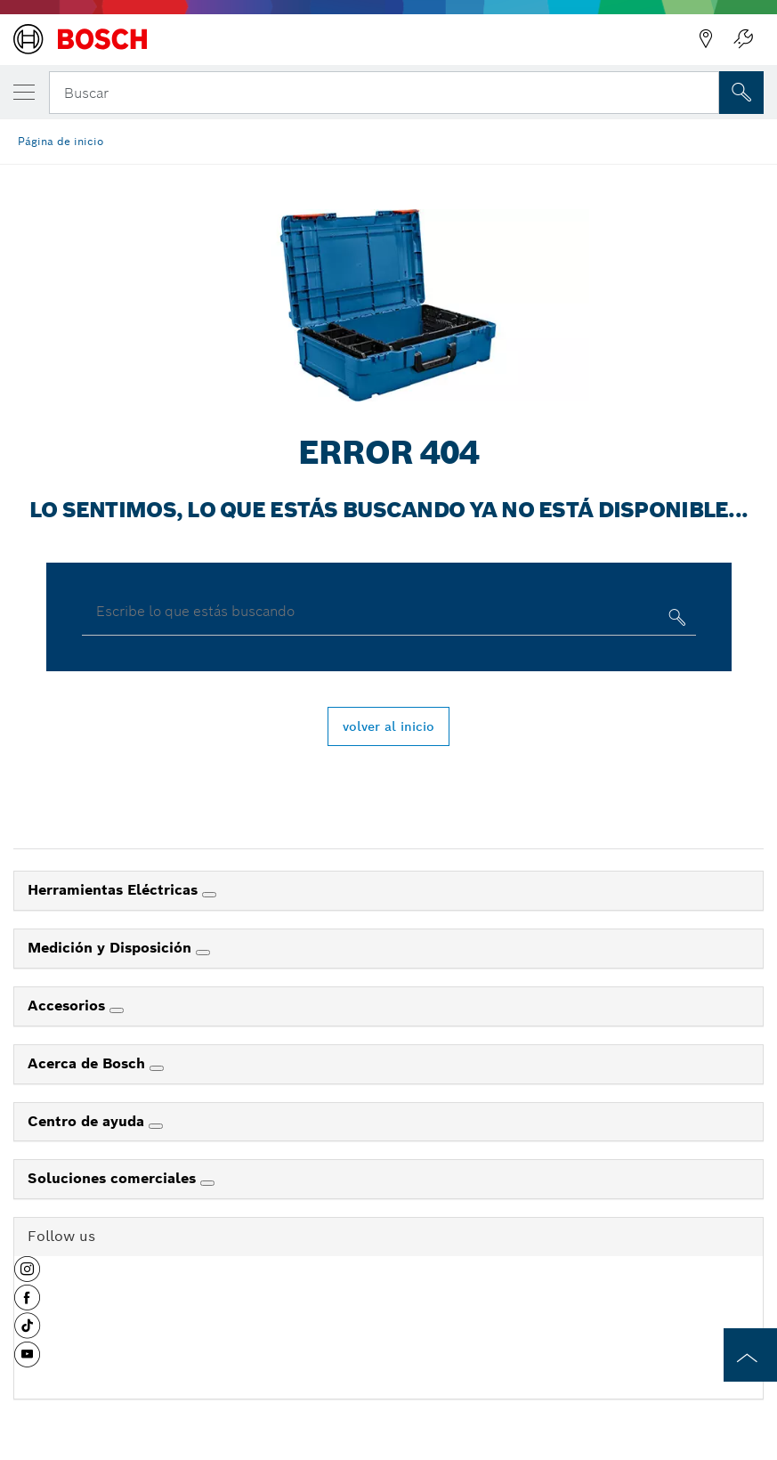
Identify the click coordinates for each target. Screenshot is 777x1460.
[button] (27, 1276)
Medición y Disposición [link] (112, 947)
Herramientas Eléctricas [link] (115, 889)
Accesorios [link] (68, 1005)
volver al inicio (388, 726)
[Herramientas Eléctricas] (209, 894)
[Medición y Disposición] (203, 952)
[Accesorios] (116, 1010)
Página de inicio (60, 141)
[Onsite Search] (741, 92)
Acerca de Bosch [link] (89, 1063)
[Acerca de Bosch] (157, 1068)
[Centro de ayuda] (156, 1126)
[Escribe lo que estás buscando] (675, 621)
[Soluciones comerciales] (207, 1183)
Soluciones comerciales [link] (114, 1178)
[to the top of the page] (750, 1355)
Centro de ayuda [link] (88, 1121)
